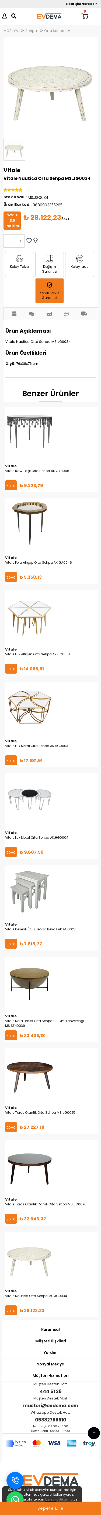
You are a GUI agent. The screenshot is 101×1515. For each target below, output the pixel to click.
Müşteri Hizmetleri (51, 1375)
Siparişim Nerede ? (81, 4)
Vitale (12, 170)
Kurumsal (50, 1329)
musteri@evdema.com (50, 1406)
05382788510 (50, 1420)
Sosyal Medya (50, 1364)
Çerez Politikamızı (59, 1499)
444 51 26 (51, 1391)
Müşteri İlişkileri (50, 1341)
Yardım (51, 1352)
